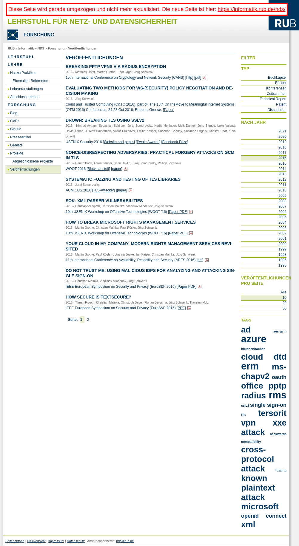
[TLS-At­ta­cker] (103, 190)
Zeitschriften (276, 94)
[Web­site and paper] (119, 142)
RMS (277, 395)
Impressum (56, 541)
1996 (282, 260)
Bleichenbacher (253, 349)
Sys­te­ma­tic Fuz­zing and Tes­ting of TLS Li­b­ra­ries (123, 179)
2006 (282, 212)
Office (252, 385)
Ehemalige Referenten (30, 81)
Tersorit (272, 413)
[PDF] (181, 308)
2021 (282, 131)
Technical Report (273, 99)
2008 (282, 201)
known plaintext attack (258, 488)
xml (248, 524)
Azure (253, 339)
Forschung (56, 48)
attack (253, 432)
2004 (282, 222)
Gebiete (16, 145)
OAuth (279, 377)
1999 (282, 249)
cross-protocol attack (257, 459)
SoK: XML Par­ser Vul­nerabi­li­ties (104, 200)
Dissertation (277, 110)
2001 (282, 238)
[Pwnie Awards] (148, 142)
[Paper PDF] (178, 212)
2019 (282, 142)
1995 (282, 265)
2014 (282, 169)
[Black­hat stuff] (98, 169)
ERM (250, 366)
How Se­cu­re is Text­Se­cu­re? (98, 297)
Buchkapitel (277, 77)
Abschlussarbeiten (24, 97)
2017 (282, 153)
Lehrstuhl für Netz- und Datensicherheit (92, 21)
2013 (282, 174)
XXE (279, 422)
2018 (282, 147)
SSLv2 (245, 405)
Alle (283, 292)
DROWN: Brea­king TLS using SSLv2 (105, 120)
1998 (282, 255)
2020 (282, 136)
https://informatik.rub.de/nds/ (251, 9)
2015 (282, 163)
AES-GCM (279, 331)
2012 (282, 179)
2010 (282, 190)
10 (284, 298)
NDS (41, 48)
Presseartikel (20, 137)
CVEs (14, 121)
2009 (282, 196)
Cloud (252, 356)
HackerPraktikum (23, 73)
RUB (11, 48)
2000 (282, 244)
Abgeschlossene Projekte (33, 161)
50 (284, 308)
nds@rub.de (125, 541)
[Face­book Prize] (174, 142)
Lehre (15, 65)
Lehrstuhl (21, 57)
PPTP (277, 385)
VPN (248, 422)
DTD (280, 356)
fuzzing (280, 470)
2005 (282, 217)
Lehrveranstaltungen (26, 89)
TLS (243, 414)
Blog (13, 113)
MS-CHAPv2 (263, 371)
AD (246, 329)
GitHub (15, 129)
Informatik (26, 48)
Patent (281, 104)
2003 (282, 228)
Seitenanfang (14, 541)
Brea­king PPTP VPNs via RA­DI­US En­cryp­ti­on (116, 66)
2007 (282, 206)
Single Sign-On (268, 405)
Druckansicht (36, 541)
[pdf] (197, 77)
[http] (189, 77)
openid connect (263, 516)
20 (284, 303)
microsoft (260, 506)
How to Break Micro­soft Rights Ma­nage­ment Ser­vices (131, 222)
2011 (282, 185)
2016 (282, 158)
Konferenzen (276, 88)
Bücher (280, 83)
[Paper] (169, 110)
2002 (282, 233)
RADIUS (253, 395)
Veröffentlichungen (82, 48)
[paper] (116, 169)
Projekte (16, 153)
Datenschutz (76, 541)
